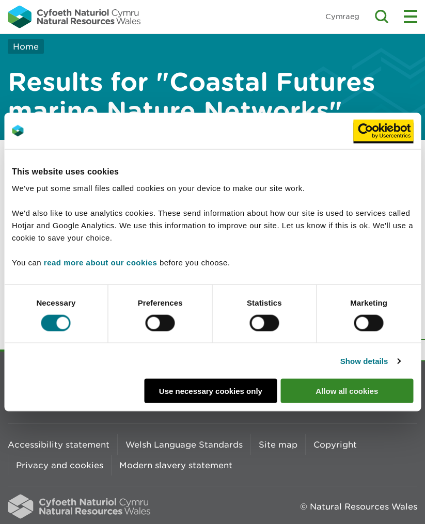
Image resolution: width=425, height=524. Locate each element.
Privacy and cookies (59, 465)
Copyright (335, 444)
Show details (364, 360)
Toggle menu (410, 16)
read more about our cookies (100, 262)
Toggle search (381, 16)
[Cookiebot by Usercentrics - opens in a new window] (383, 130)
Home (26, 46)
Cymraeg (342, 16)
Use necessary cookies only (210, 391)
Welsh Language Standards (184, 444)
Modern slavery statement (175, 465)
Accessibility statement (58, 444)
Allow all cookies (347, 391)
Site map (278, 444)
